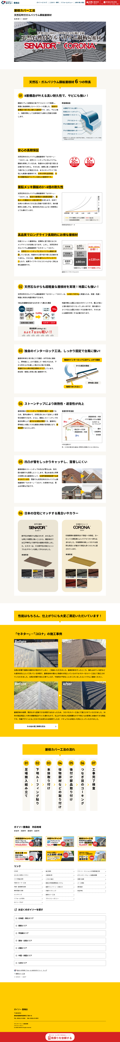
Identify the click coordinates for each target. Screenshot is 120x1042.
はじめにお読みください (21, 875)
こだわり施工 (50, 879)
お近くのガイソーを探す (28, 909)
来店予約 (80, 891)
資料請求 (80, 887)
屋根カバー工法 (50, 895)
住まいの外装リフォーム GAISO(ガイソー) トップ (32, 970)
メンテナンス (18, 894)
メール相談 (80, 883)
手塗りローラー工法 (20, 883)
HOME (16, 871)
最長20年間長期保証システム (54, 883)
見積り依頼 (80, 879)
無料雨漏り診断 (18, 890)
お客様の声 (49, 875)
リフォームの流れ (19, 898)
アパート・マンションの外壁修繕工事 (88, 871)
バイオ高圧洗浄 (18, 879)
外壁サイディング (51, 891)
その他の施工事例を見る (36, 726)
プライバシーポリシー (52, 898)
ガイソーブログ (18, 902)
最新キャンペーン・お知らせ (54, 887)
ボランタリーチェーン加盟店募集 (87, 875)
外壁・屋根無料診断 (20, 887)
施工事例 (48, 871)
